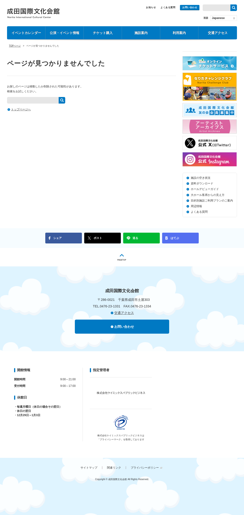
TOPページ (15, 46)
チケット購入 (103, 33)
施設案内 (141, 33)
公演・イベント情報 (64, 33)
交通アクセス (218, 33)
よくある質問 (167, 7)
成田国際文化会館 (33, 13)
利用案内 (179, 33)
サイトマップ (88, 467)
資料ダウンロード (202, 183)
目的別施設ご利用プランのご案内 (212, 200)
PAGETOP (122, 257)
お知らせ (151, 7)
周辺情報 (196, 206)
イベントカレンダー (26, 33)
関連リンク (114, 467)
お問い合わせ (189, 7)
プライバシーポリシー (145, 467)
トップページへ (21, 109)
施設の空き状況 (200, 177)
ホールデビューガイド (205, 189)
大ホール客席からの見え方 (208, 195)
